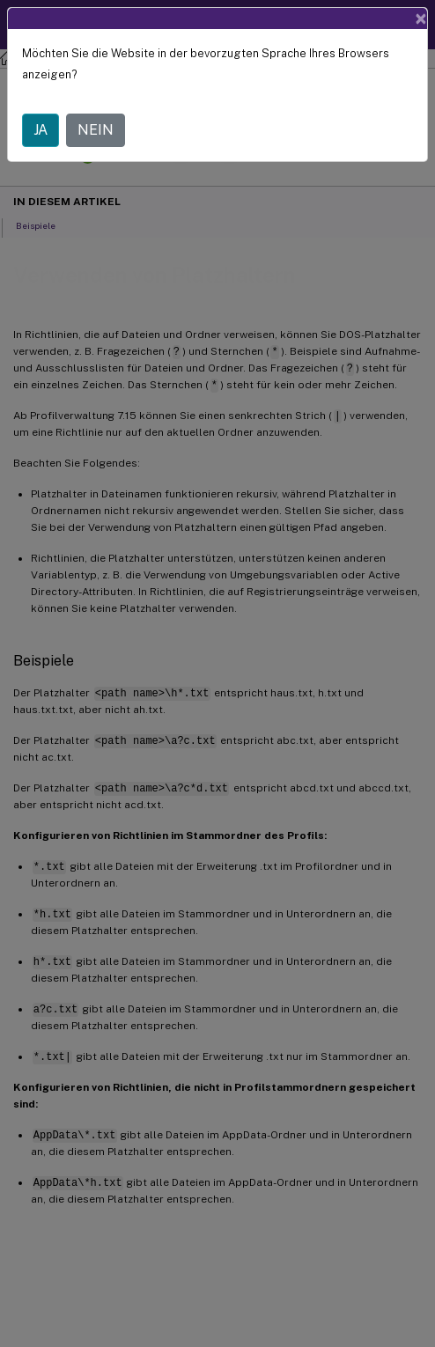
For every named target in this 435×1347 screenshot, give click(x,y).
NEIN (95, 129)
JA (40, 129)
